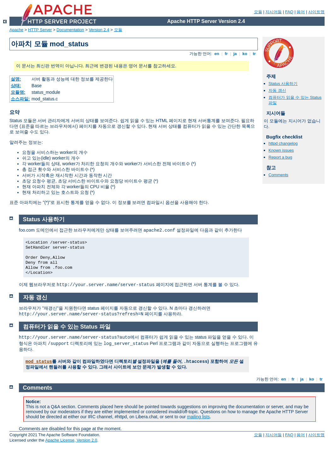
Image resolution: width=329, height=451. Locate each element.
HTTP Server (40, 29)
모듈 (258, 11)
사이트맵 (316, 11)
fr (226, 53)
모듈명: (18, 92)
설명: (16, 79)
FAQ (289, 11)
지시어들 (273, 11)
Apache (16, 29)
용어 (301, 11)
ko (244, 53)
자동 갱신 (277, 90)
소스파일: (20, 98)
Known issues (281, 150)
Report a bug (280, 157)
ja (235, 53)
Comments (278, 174)
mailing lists (198, 416)
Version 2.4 (99, 29)
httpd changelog (283, 143)
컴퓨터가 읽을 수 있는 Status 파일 (67, 327)
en (216, 53)
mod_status (39, 361)
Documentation (70, 29)
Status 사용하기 (282, 83)
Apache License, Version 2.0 (71, 440)
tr (254, 53)
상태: (16, 85)
